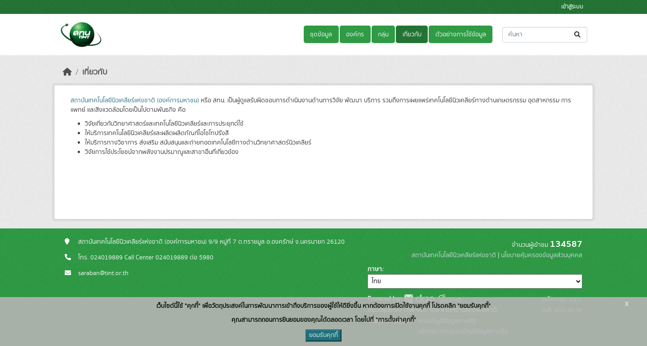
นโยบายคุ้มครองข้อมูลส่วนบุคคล (541, 255)
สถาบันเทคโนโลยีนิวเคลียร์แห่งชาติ (454, 255)
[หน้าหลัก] (67, 72)
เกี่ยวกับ (412, 34)
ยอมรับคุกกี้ (323, 335)
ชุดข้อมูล (321, 34)
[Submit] (578, 35)
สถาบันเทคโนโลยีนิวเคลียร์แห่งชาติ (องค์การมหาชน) (135, 100)
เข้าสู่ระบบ (572, 7)
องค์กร (355, 34)
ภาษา (375, 269)
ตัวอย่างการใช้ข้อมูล (460, 34)
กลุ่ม (383, 34)
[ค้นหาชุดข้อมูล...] (544, 35)
